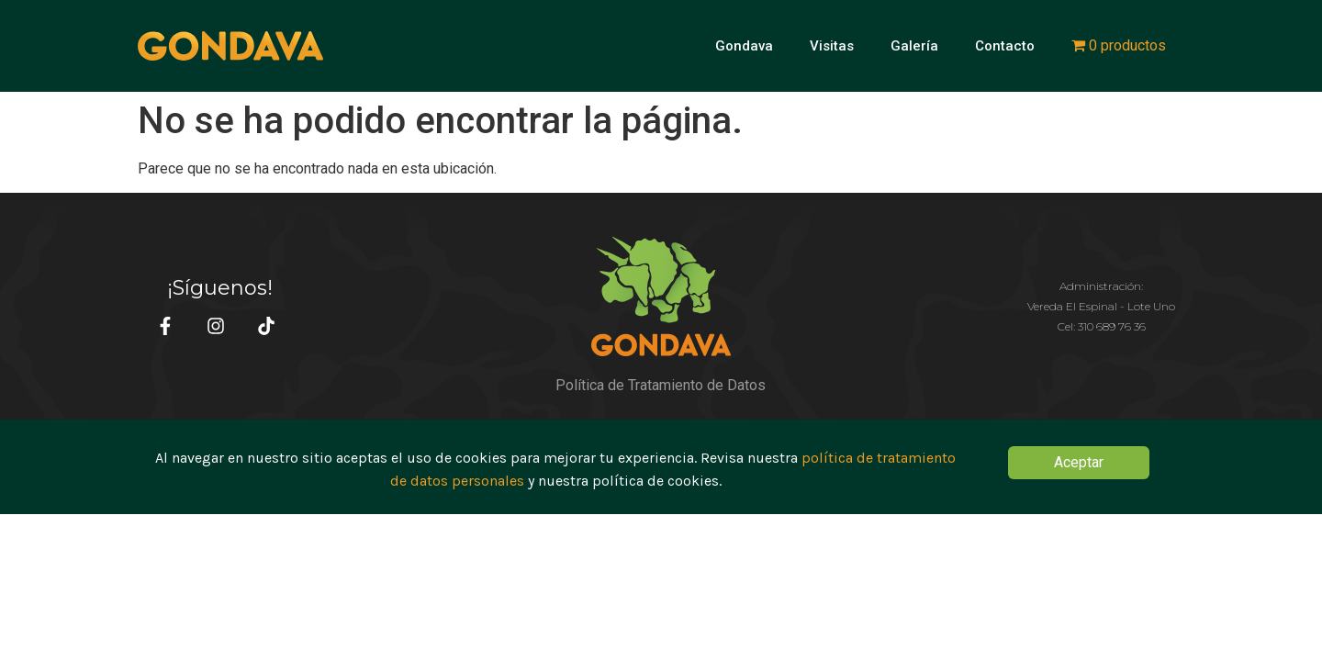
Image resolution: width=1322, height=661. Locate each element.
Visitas (832, 46)
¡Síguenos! (220, 287)
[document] (661, 467)
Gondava (744, 46)
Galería (914, 46)
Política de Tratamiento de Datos (660, 385)
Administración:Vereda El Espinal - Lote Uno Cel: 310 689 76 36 (1101, 306)
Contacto (1005, 46)
